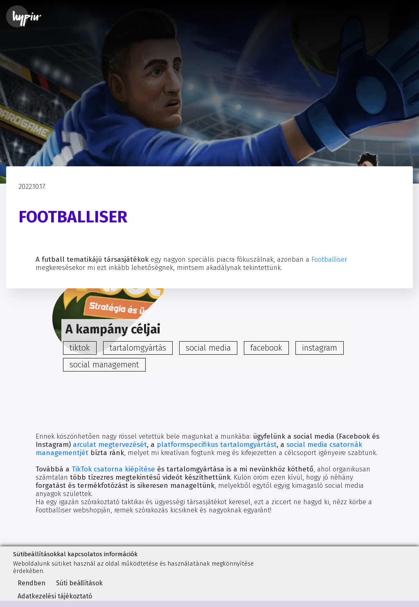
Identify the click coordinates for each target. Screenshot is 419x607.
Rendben (31, 583)
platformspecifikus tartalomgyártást (217, 444)
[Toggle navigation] (401, 16)
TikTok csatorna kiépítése (113, 469)
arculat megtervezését (110, 444)
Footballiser (329, 259)
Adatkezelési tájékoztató (55, 596)
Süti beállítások (79, 583)
